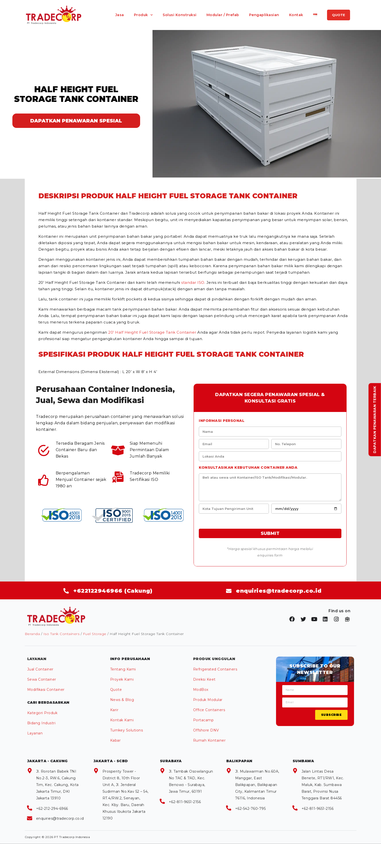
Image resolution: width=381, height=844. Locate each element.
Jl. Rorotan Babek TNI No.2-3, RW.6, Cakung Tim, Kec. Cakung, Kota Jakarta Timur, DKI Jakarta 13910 (57, 784)
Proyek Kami (122, 679)
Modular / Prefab (222, 15)
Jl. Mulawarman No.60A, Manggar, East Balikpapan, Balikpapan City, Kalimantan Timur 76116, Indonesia (257, 784)
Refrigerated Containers (215, 669)
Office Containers (209, 710)
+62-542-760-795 (250, 808)
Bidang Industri (41, 723)
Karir (114, 710)
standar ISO (192, 282)
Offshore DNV (206, 730)
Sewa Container (41, 679)
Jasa (119, 15)
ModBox (200, 689)
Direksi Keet (204, 679)
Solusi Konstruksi (180, 15)
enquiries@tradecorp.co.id (60, 818)
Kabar (115, 740)
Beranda (32, 634)
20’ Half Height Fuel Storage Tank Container (152, 332)
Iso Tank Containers (61, 634)
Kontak (296, 15)
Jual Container (40, 669)
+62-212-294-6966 (52, 808)
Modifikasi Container (46, 689)
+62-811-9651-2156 (185, 802)
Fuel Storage (94, 634)
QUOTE (338, 15)
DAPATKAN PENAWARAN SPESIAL (76, 121)
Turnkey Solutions (126, 730)
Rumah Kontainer (209, 740)
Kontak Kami (122, 720)
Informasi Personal (221, 420)
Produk (141, 15)
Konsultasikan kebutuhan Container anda (248, 467)
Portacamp (203, 720)
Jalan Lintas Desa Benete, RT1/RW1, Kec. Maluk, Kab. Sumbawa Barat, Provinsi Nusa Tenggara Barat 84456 (323, 784)
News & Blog (122, 700)
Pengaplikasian (264, 15)
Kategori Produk (42, 713)
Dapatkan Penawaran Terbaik (375, 419)
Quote (116, 689)
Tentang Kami (123, 669)
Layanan (35, 733)
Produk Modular (208, 700)
